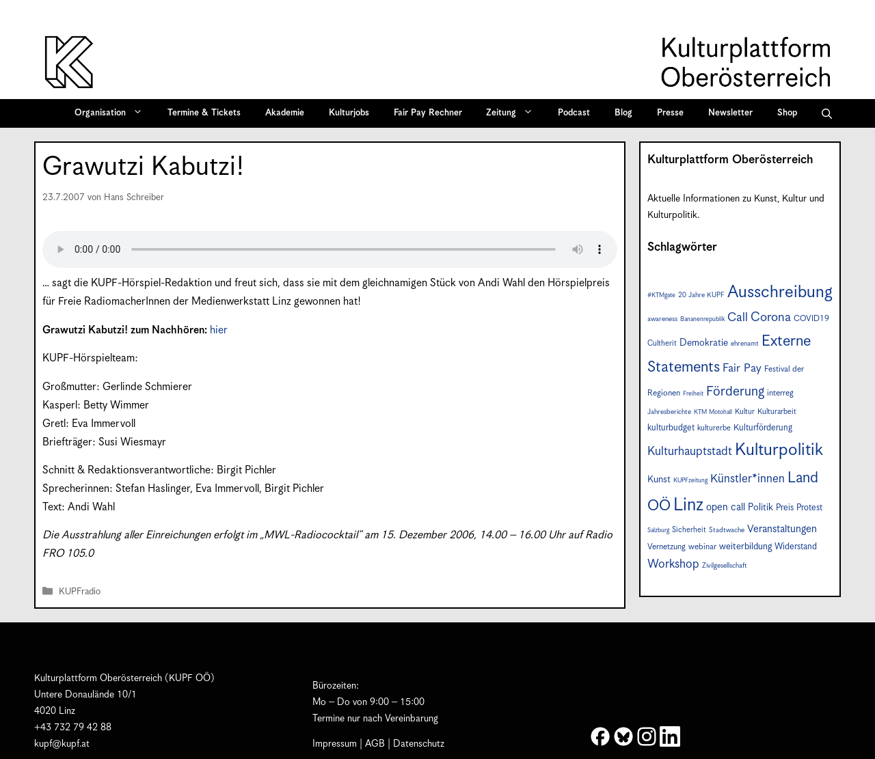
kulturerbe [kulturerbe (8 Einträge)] (714, 428)
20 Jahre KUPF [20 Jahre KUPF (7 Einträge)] (701, 295)
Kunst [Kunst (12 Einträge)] (659, 479)
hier (219, 330)
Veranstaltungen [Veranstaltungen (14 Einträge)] (782, 529)
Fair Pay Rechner (428, 113)
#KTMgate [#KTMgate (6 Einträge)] (661, 295)
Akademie (284, 113)
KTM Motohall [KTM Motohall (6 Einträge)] (713, 412)
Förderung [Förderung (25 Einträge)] (735, 392)
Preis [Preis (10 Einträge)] (785, 508)
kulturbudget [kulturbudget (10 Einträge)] (671, 428)
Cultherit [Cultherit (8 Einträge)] (662, 343)
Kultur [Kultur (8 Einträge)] (745, 411)
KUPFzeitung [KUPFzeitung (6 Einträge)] (690, 480)
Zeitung (514, 113)
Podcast (574, 113)
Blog (623, 113)
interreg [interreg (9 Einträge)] (780, 393)
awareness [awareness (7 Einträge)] (662, 319)
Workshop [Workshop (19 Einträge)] (673, 564)
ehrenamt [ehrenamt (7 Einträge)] (745, 344)
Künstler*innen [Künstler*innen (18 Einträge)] (747, 479)
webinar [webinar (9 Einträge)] (702, 546)
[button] (827, 113)
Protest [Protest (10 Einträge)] (809, 508)
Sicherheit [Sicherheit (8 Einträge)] (689, 529)
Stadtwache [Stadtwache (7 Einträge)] (726, 530)
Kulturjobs (349, 113)
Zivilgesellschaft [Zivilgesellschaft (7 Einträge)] (724, 566)
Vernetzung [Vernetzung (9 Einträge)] (666, 546)
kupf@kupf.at (62, 744)
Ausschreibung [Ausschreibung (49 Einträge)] (780, 292)
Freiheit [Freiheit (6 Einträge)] (693, 394)
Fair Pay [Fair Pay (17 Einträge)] (742, 368)
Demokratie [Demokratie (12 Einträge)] (703, 342)
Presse (670, 113)
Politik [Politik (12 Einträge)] (760, 507)
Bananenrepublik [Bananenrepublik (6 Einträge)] (702, 319)
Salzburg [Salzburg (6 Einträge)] (658, 530)
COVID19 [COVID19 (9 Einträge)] (811, 318)
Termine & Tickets (204, 113)
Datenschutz (418, 744)
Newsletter (730, 113)
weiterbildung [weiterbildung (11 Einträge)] (745, 546)
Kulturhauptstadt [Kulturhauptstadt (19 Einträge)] (689, 451)
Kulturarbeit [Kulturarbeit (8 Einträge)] (776, 411)
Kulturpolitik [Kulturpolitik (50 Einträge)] (779, 450)
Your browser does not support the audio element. (329, 249)
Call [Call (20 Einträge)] (737, 318)
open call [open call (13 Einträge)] (725, 507)
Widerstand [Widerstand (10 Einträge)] (796, 547)
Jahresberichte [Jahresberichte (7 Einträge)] (669, 412)
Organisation (113, 113)
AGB (375, 744)
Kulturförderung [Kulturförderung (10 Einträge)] (762, 428)
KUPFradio (79, 592)
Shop (787, 113)
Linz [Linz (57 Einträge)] (688, 505)
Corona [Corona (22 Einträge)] (771, 317)
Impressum (334, 744)
